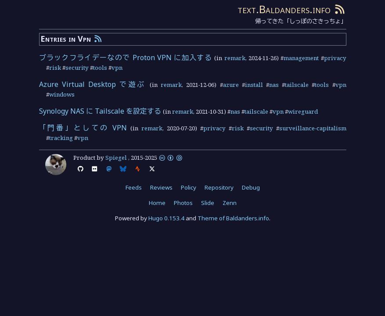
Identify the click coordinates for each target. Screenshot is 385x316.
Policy (188, 187)
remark (234, 58)
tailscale (297, 85)
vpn (117, 68)
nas (274, 85)
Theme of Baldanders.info (233, 218)
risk (55, 68)
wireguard (303, 111)
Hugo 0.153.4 (166, 218)
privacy (335, 58)
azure (231, 85)
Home (157, 203)
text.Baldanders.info (284, 9)
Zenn (230, 203)
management (301, 58)
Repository (219, 187)
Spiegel (116, 158)
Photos (183, 203)
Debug (251, 187)
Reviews (161, 187)
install (254, 85)
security (77, 68)
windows (62, 94)
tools (100, 68)
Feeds (134, 187)
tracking (61, 138)
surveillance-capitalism (312, 128)
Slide (207, 203)
